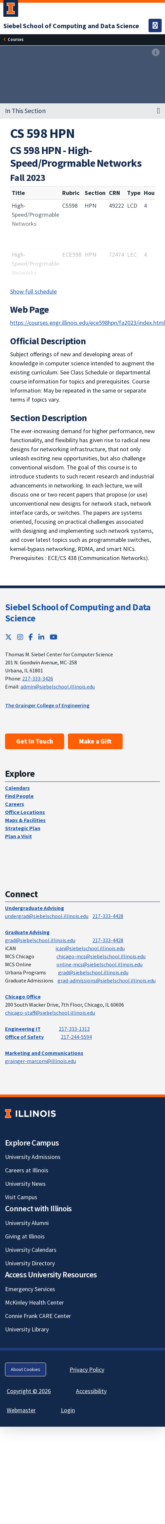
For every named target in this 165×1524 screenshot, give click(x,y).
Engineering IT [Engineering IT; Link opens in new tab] (23, 1028)
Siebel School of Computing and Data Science (78, 612)
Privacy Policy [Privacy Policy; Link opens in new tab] (87, 1369)
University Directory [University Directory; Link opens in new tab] (30, 1263)
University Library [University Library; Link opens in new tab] (27, 1329)
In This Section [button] (25, 111)
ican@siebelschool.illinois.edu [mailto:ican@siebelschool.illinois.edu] (90, 948)
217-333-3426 (37, 678)
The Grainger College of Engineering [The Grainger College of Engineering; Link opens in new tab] (47, 705)
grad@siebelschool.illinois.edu (40, 940)
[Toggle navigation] (155, 25)
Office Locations (25, 812)
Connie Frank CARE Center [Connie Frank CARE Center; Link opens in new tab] (38, 1316)
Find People (19, 796)
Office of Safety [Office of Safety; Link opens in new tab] (24, 1036)
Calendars (17, 787)
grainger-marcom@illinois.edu (40, 1061)
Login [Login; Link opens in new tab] (68, 1410)
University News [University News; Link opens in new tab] (25, 1183)
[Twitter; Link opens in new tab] (8, 637)
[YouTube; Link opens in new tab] (53, 637)
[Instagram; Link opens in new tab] (20, 637)
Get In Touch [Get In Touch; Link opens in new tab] (34, 741)
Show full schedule (33, 291)
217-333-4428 (107, 916)
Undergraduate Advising (34, 908)
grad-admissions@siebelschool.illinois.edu (106, 980)
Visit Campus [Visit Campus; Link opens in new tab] (21, 1197)
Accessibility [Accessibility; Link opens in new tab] (91, 1391)
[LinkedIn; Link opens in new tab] (41, 637)
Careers (14, 804)
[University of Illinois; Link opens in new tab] (30, 1113)
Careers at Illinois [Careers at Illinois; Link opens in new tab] (26, 1170)
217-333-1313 (74, 1028)
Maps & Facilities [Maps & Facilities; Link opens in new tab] (25, 820)
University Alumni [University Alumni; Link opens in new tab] (27, 1223)
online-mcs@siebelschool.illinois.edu (99, 964)
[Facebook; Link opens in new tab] (31, 637)
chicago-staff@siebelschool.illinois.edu (50, 1012)
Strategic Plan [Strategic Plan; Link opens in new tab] (22, 828)
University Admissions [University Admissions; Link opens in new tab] (32, 1157)
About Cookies (25, 1369)
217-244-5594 (76, 1036)
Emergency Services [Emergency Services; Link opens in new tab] (30, 1289)
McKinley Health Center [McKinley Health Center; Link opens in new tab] (34, 1302)
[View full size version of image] (156, 52)
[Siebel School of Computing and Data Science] (71, 25)
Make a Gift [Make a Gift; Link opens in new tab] (95, 741)
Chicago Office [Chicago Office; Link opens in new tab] (23, 996)
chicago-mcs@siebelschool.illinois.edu (101, 956)
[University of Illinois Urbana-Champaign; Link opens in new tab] (10, 10)
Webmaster (21, 1410)
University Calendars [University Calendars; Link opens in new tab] (30, 1250)
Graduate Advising (27, 932)
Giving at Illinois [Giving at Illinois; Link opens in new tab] (25, 1236)
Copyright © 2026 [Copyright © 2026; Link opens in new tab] (29, 1391)
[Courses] (16, 39)
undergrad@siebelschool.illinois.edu (46, 916)
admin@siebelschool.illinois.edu (57, 686)
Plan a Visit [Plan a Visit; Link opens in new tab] (18, 836)
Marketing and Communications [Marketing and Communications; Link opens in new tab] (44, 1053)
